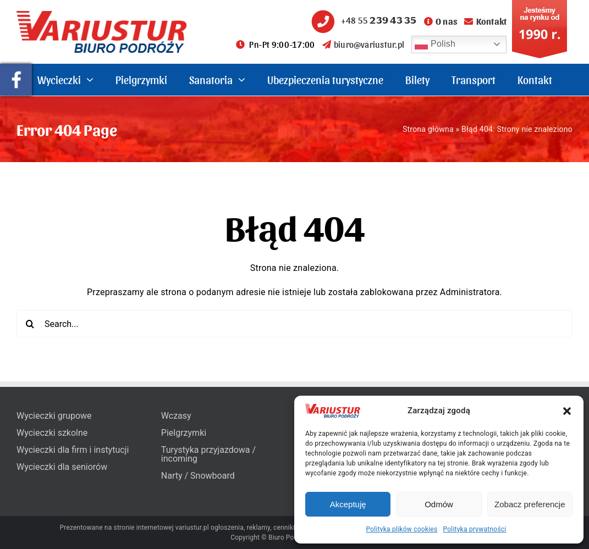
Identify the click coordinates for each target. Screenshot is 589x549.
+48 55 (362, 20)
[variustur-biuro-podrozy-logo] (101, 15)
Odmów (439, 504)
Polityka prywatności (474, 529)
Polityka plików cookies (402, 529)
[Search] (30, 323)
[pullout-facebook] (16, 68)
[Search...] (294, 323)
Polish (435, 44)
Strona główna (428, 129)
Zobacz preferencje (529, 504)
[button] (567, 411)
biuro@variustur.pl (363, 44)
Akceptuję (348, 504)
